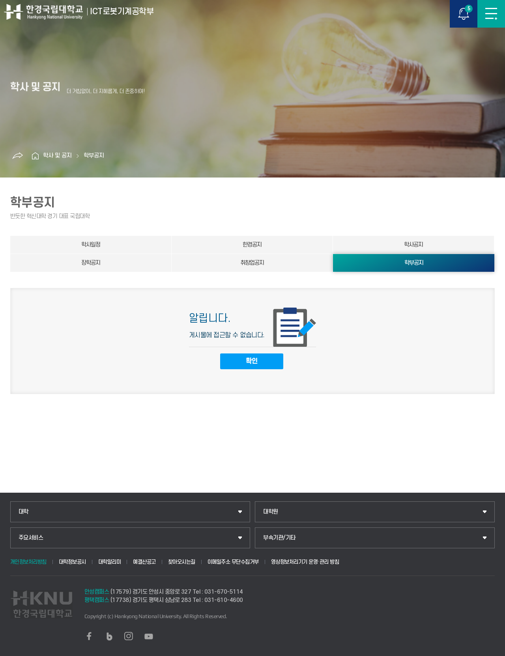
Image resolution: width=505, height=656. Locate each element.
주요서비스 (31, 538)
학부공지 (94, 155)
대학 (23, 511)
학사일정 (90, 244)
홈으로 (35, 156)
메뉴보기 (491, 14)
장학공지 (90, 263)
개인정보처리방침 (28, 562)
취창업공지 (252, 263)
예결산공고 (144, 562)
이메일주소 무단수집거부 (233, 562)
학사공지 (413, 244)
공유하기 (17, 156)
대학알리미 (109, 562)
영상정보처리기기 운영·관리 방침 (305, 562)
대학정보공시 (72, 562)
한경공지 (252, 244)
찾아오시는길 (181, 562)
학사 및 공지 (57, 155)
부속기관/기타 (279, 538)
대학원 (270, 511)
